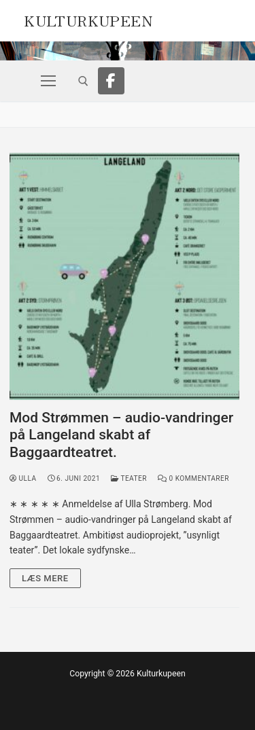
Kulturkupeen (88, 19)
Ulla (23, 478)
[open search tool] (83, 81)
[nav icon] (48, 81)
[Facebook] (111, 80)
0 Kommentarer (193, 478)
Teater (129, 478)
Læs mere (45, 578)
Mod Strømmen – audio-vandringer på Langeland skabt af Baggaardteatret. (121, 434)
